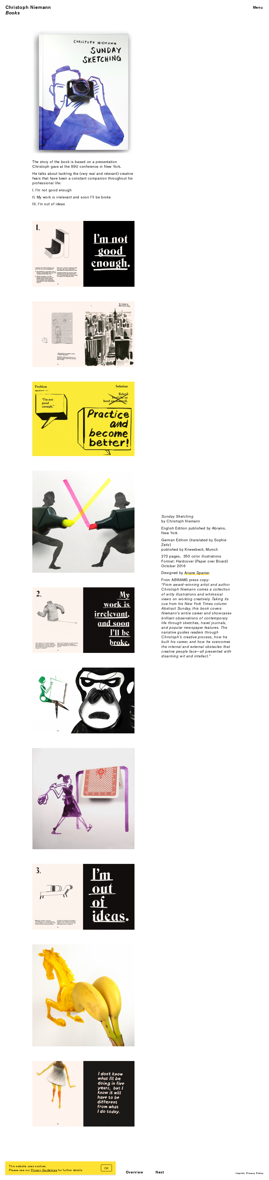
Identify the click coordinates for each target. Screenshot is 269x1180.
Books (13, 12)
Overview (134, 1172)
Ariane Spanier (197, 572)
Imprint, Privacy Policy (249, 1172)
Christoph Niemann (28, 7)
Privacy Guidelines (44, 1170)
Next (160, 1172)
